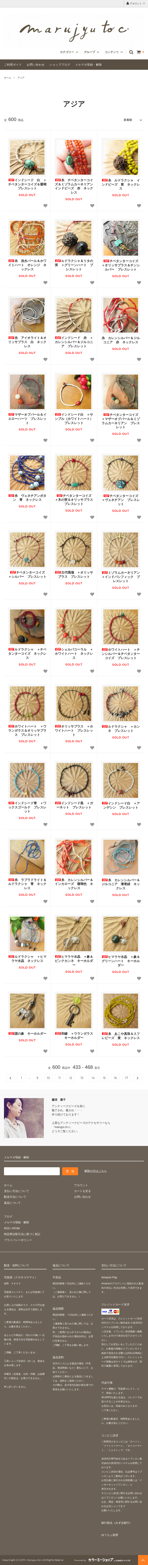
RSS (7, 1228)
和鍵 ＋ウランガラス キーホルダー (74, 1035)
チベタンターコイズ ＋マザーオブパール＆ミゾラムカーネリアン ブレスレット (121, 421)
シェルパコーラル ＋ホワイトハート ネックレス (74, 653)
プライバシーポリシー (18, 1240)
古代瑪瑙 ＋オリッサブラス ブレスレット (74, 574)
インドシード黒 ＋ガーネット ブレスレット (74, 805)
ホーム (7, 77)
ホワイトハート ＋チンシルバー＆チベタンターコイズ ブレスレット (121, 654)
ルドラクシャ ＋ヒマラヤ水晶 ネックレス (27, 959)
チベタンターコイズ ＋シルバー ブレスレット (27, 574)
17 (126, 1078)
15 (104, 1078)
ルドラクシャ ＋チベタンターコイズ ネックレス (27, 653)
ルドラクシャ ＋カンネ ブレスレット (121, 728)
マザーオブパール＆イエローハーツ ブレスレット (27, 419)
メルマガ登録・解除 (88, 64)
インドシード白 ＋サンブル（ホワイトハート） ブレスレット (74, 419)
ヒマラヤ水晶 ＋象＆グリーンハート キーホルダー (121, 961)
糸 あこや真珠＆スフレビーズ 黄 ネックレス (121, 1036)
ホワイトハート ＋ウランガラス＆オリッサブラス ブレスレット (27, 730)
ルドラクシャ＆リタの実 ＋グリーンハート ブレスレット (74, 265)
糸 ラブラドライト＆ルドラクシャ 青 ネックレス (27, 884)
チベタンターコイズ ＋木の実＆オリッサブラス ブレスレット (74, 500)
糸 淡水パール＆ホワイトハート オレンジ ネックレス (27, 265)
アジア (21, 77)
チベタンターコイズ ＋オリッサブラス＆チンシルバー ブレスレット (121, 265)
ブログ (8, 1216)
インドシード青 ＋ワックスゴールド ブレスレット (27, 807)
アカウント (136, 3)
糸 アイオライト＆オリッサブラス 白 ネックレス (27, 342)
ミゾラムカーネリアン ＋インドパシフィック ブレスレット (121, 577)
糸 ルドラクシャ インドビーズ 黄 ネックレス (121, 184)
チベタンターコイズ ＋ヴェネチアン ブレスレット (121, 500)
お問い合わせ (36, 64)
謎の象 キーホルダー (27, 1033)
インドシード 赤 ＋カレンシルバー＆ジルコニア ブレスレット (74, 342)
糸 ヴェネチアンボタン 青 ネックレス (27, 498)
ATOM (16, 1228)
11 (59, 1078)
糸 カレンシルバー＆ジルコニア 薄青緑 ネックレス (121, 884)
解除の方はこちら (95, 1170)
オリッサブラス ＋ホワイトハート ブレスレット (74, 730)
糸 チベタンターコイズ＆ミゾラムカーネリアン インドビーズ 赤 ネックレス (74, 186)
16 (115, 1078)
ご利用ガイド (13, 64)
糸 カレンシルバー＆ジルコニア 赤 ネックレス (121, 340)
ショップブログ (59, 64)
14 (93, 1078)
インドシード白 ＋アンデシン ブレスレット (121, 805)
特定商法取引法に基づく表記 (22, 1234)
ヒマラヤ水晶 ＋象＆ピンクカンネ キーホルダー (74, 961)
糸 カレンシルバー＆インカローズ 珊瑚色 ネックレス (74, 884)
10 (48, 1078)
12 (70, 1078)
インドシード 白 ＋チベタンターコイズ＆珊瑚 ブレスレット (27, 184)
